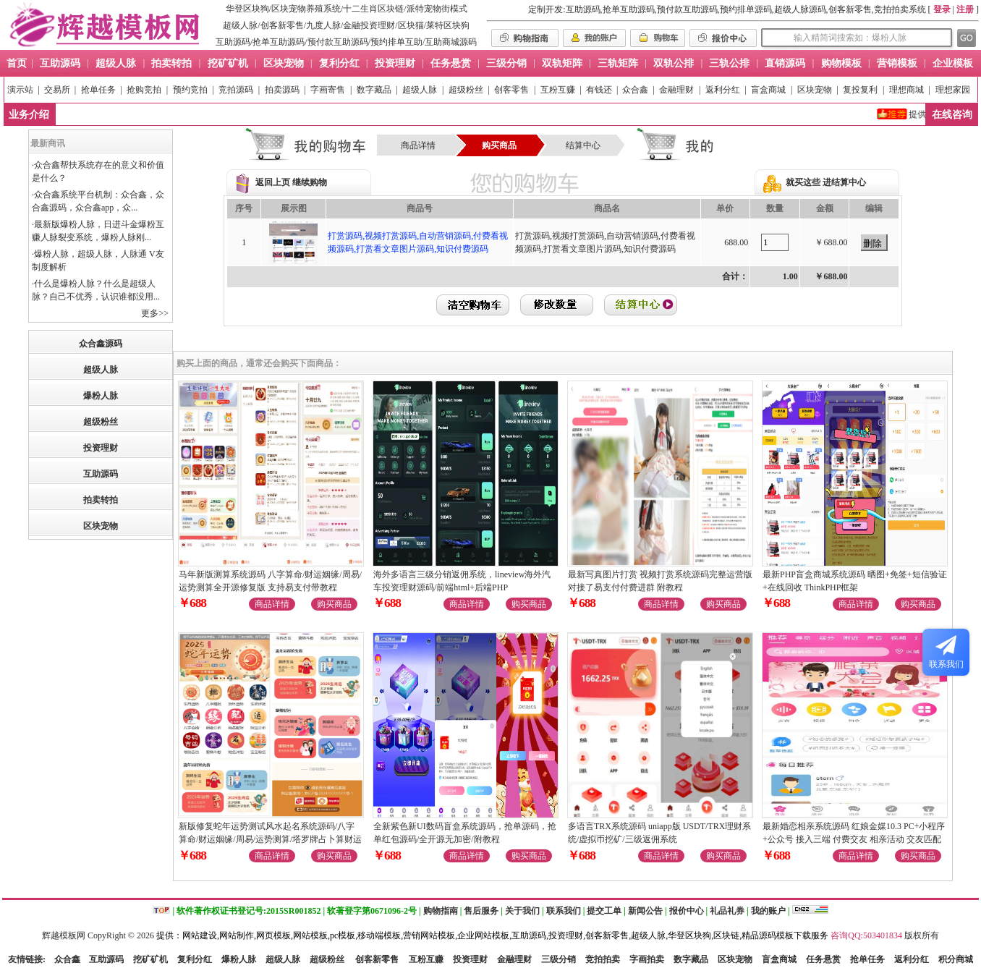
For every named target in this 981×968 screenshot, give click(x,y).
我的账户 (768, 911)
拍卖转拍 (100, 500)
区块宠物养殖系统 (306, 9)
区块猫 (411, 25)
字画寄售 (327, 90)
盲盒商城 (768, 90)
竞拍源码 (235, 90)
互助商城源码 (451, 42)
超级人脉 (240, 25)
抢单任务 (98, 90)
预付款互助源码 (337, 42)
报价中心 (686, 911)
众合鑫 (635, 90)
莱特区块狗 (448, 25)
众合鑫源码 (100, 344)
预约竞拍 (190, 90)
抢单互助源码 (278, 42)
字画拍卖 (646, 959)
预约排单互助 (396, 42)
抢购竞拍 (144, 90)
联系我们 (563, 911)
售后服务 (481, 911)
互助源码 (233, 42)
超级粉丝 (466, 90)
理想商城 (906, 90)
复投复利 (860, 90)
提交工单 (604, 911)
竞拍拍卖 (602, 959)
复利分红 (194, 959)
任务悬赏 (823, 959)
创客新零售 (282, 25)
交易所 (57, 90)
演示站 (20, 90)
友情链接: (27, 959)
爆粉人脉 (100, 396)
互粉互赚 (557, 90)
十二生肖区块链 (373, 9)
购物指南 (440, 911)
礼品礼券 (727, 911)
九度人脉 (323, 25)
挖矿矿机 (150, 959)
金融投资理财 (369, 25)
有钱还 (599, 90)
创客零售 (511, 90)
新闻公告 (645, 911)
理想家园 (952, 90)
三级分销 (558, 959)
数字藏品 (374, 90)
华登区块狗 (247, 9)
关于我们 (522, 911)
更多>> (155, 313)
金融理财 (676, 90)
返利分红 (722, 90)
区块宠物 (814, 90)
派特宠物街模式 (437, 9)
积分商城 (955, 959)
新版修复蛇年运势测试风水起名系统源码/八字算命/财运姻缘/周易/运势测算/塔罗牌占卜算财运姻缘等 (270, 839)
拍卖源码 (282, 90)
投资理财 (100, 448)
